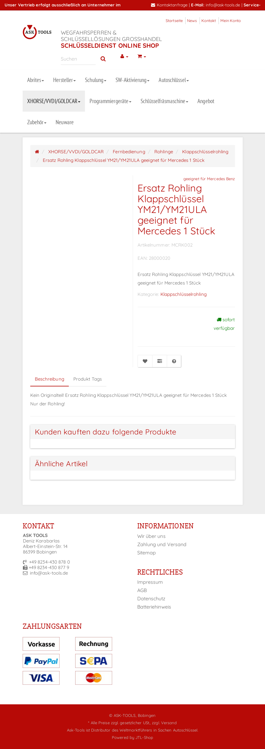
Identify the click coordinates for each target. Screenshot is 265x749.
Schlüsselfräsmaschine (164, 101)
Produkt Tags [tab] (87, 379)
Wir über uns (151, 536)
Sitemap (146, 553)
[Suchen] (78, 58)
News (192, 20)
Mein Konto (230, 20)
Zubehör (37, 122)
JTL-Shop (144, 737)
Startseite (174, 20)
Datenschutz (151, 598)
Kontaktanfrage (169, 4)
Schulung (95, 80)
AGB (142, 590)
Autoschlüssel (174, 80)
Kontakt (208, 20)
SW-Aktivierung (132, 80)
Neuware (65, 122)
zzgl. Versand (164, 722)
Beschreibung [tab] (49, 379)
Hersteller (64, 80)
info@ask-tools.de (223, 4)
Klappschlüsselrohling (183, 294)
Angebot (205, 101)
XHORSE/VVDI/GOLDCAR (54, 101)
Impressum (150, 582)
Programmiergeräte (110, 101)
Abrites (35, 80)
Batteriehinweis (154, 607)
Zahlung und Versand (162, 544)
